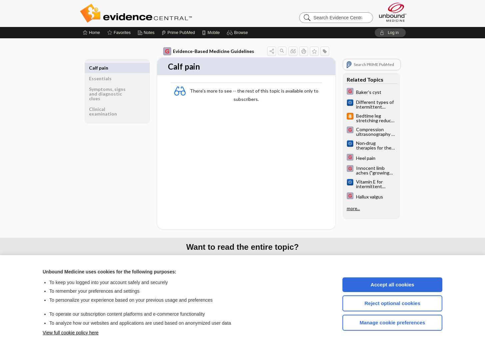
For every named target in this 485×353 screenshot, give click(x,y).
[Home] (91, 32)
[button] (238, 32)
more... (353, 208)
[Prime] (178, 32)
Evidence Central (162, 13)
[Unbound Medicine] (392, 12)
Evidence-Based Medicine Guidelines (208, 51)
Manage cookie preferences (392, 322)
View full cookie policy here (71, 332)
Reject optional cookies (392, 303)
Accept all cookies (392, 284)
